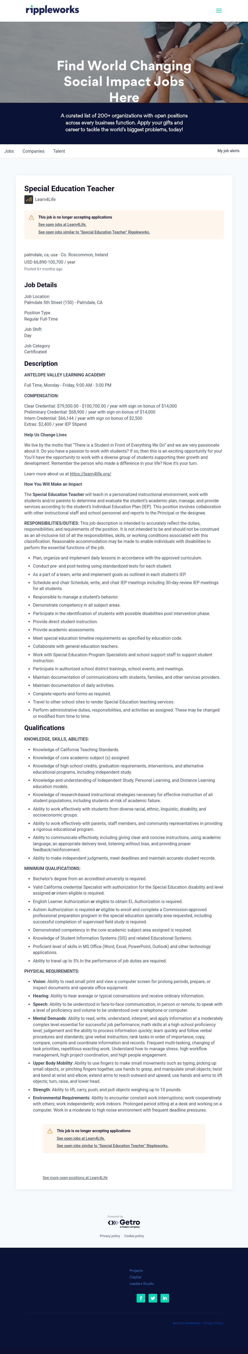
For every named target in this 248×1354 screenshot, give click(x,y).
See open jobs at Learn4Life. (62, 224)
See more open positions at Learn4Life (75, 1178)
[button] (219, 14)
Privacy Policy (213, 1323)
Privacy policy (110, 1236)
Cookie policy (134, 1236)
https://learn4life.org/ (90, 473)
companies (33, 151)
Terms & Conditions (186, 1323)
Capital (135, 1277)
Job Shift (33, 329)
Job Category (37, 345)
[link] (52, 11)
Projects (136, 1271)
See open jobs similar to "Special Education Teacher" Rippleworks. (94, 232)
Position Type (37, 312)
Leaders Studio (142, 1284)
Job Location (37, 296)
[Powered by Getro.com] (124, 1222)
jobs (9, 151)
